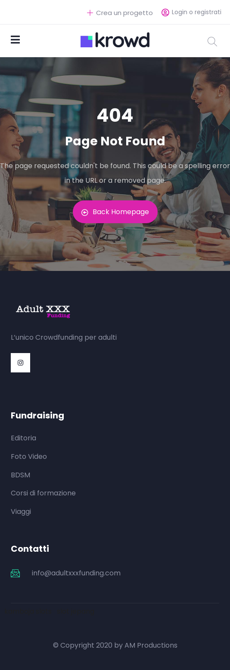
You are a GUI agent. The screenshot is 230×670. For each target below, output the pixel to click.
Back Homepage (115, 212)
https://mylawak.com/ (157, 337)
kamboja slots (28, 611)
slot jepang (75, 611)
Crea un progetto (120, 12)
